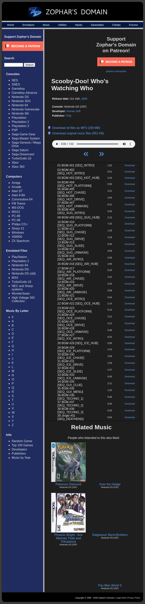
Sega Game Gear (23, 134)
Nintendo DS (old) (24, 273)
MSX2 (16, 211)
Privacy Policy (133, 598)
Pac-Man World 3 (109, 585)
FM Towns (18, 203)
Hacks (78, 24)
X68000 (17, 236)
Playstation (19, 117)
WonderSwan (21, 293)
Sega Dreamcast (23, 154)
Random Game (22, 441)
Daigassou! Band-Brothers (110, 534)
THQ (68, 115)
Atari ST (17, 191)
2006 (84, 98)
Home (10, 24)
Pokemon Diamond (68, 484)
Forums (133, 24)
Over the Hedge (110, 484)
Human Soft (73, 111)
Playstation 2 (20, 121)
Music (46, 24)
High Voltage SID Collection (23, 299)
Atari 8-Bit (18, 195)
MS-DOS (18, 207)
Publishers (19, 453)
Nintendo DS (20, 96)
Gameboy (18, 88)
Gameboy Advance (24, 92)
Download (130, 165)
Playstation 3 (20, 126)
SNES (16, 84)
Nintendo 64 (20, 105)
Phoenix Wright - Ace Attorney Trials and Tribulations (68, 538)
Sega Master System (26, 138)
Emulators (28, 24)
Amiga (16, 182)
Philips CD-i (20, 224)
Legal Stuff (121, 598)
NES (15, 80)
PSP (15, 130)
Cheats (116, 24)
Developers (19, 449)
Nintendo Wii (20, 113)
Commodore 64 (22, 199)
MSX (15, 277)
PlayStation (19, 257)
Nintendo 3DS (21, 101)
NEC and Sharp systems (22, 287)
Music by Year (21, 457)
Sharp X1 (18, 228)
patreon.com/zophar (116, 71)
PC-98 (16, 220)
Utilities (62, 24)
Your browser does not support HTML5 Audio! (93, 143)
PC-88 (16, 216)
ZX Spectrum (20, 240)
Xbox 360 (18, 166)
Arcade (16, 187)
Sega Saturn (20, 150)
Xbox (15, 162)
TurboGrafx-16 (21, 158)
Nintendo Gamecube (25, 109)
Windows (18, 232)
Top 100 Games (22, 445)
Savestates (97, 24)
